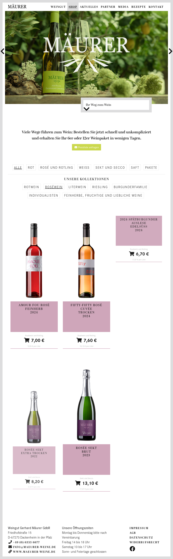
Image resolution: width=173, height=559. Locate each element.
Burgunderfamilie (130, 187)
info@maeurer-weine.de (34, 547)
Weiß (84, 167)
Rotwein (31, 187)
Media (123, 7)
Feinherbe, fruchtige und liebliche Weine (103, 195)
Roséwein (54, 187)
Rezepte (138, 7)
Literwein (77, 187)
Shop (73, 7)
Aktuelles (89, 7)
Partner (108, 7)
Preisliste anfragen (86, 147)
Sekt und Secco (110, 167)
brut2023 (86, 453)
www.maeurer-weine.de (34, 552)
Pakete (151, 167)
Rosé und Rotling (56, 167)
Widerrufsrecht (145, 542)
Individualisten (43, 195)
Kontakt (156, 7)
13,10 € (86, 481)
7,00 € (34, 338)
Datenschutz (141, 538)
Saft (135, 167)
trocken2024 (86, 314)
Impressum (139, 528)
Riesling (100, 187)
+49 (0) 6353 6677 (26, 542)
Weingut (58, 7)
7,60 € (87, 335)
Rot (31, 167)
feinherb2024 (34, 310)
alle (18, 167)
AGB (133, 533)
